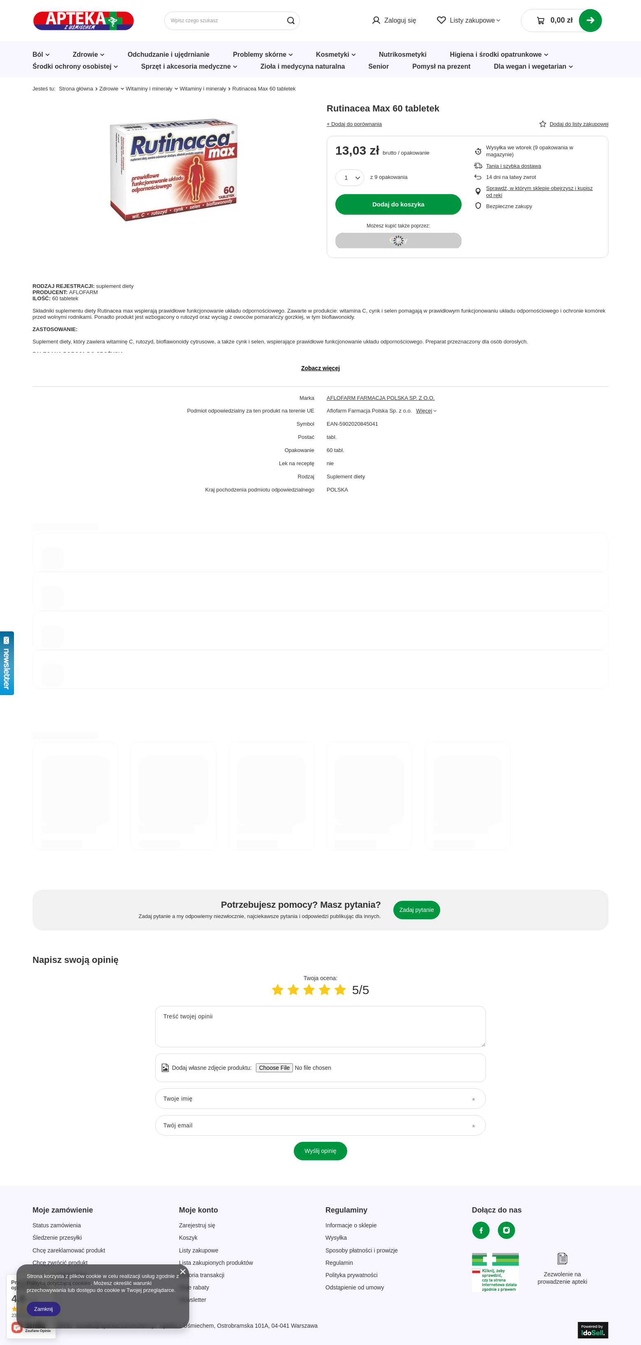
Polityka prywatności (351, 1275)
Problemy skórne (259, 54)
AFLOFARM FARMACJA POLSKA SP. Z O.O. (381, 398)
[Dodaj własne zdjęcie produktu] (310, 1067)
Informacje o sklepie (351, 1225)
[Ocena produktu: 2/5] (293, 990)
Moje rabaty (194, 1287)
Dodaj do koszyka (398, 204)
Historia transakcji (201, 1275)
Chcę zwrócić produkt (60, 1262)
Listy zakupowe (472, 20)
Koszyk (188, 1237)
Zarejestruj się (197, 1225)
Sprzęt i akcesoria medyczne (186, 66)
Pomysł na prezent (441, 66)
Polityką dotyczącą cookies (59, 1283)
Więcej (424, 411)
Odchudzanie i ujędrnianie (168, 54)
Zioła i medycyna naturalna (302, 66)
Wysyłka (336, 1237)
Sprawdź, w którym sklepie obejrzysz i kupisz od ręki (539, 191)
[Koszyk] (561, 20)
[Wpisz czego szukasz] (232, 21)
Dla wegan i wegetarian (530, 66)
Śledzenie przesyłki (57, 1237)
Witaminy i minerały (149, 89)
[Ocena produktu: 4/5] (324, 990)
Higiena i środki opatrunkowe (496, 54)
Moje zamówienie (63, 1210)
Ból (38, 54)
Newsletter (192, 1299)
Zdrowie (85, 54)
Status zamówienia (57, 1225)
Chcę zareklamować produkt (69, 1250)
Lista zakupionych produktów (216, 1262)
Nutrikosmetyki (403, 54)
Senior (378, 66)
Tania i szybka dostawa (513, 166)
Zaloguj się (400, 20)
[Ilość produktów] (349, 177)
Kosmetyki (332, 54)
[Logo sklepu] (84, 21)
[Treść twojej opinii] (320, 1026)
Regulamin (339, 1262)
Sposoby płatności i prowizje (361, 1250)
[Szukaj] (290, 21)
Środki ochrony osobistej (72, 66)
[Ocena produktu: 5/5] (340, 990)
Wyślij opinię (320, 1151)
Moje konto (198, 1210)
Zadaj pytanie (416, 910)
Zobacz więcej (320, 368)
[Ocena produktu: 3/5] (309, 990)
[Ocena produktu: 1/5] (277, 990)
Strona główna (76, 89)
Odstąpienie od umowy (354, 1287)
